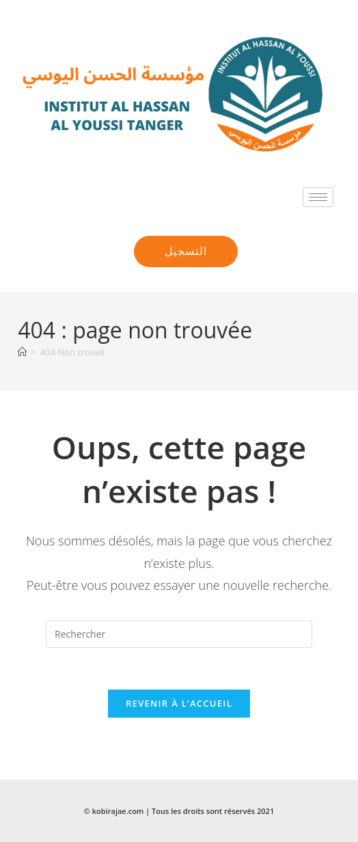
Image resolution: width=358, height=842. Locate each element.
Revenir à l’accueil (179, 703)
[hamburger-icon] (318, 197)
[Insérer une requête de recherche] (179, 634)
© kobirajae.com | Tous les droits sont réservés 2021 (179, 811)
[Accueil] (22, 352)
